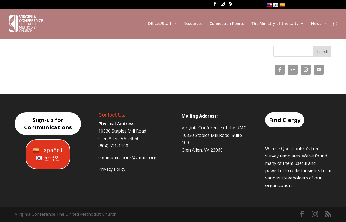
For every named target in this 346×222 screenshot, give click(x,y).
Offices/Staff (159, 24)
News (316, 24)
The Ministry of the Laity (275, 24)
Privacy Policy (111, 169)
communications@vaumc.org (127, 157)
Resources (193, 24)
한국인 (48, 158)
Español (48, 150)
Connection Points (226, 24)
